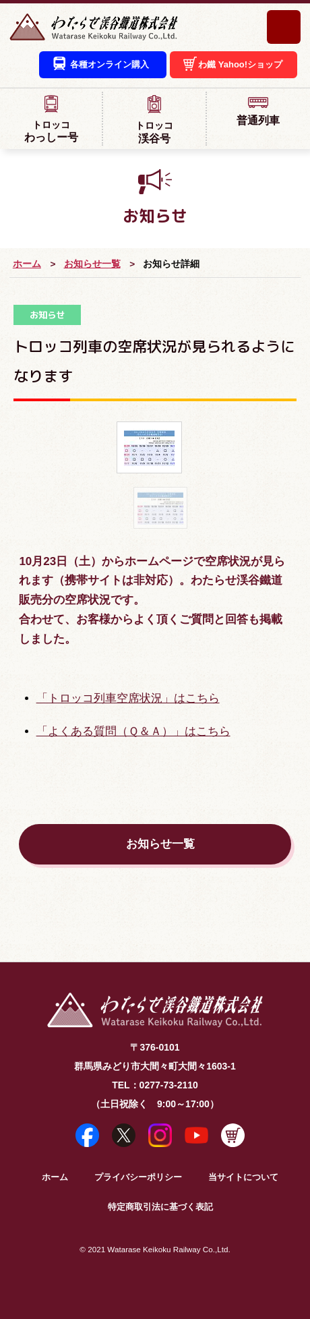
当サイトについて (243, 1177)
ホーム (27, 264)
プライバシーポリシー (138, 1177)
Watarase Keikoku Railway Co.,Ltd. (168, 1249)
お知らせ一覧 (92, 264)
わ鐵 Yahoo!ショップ (240, 64)
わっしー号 (51, 118)
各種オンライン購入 (109, 64)
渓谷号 (154, 119)
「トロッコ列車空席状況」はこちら (128, 698)
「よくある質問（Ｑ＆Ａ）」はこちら (133, 731)
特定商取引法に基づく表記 (160, 1207)
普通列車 (258, 110)
